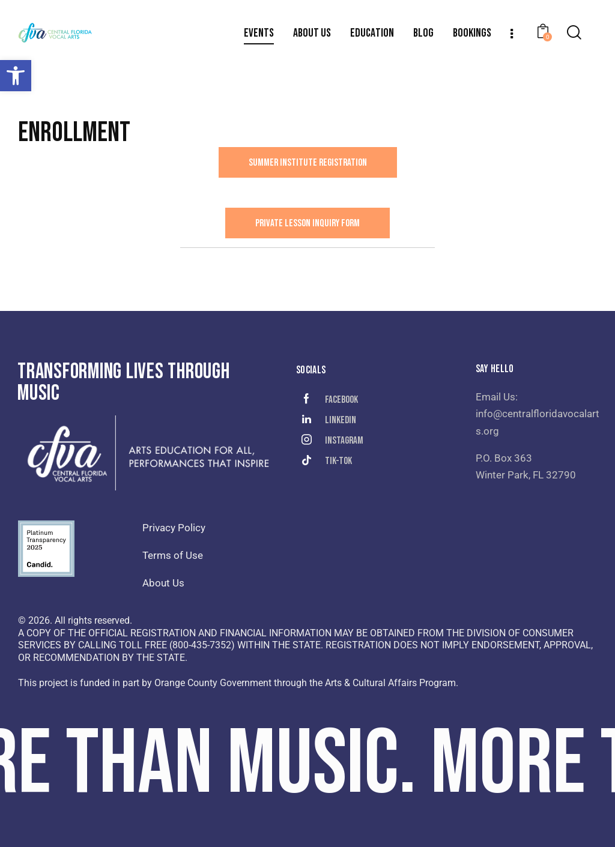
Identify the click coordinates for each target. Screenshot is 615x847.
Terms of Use (172, 555)
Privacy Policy (173, 528)
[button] (15, 75)
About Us (163, 583)
